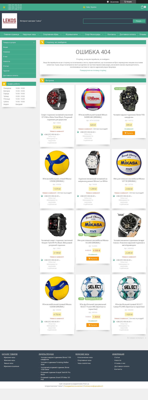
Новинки (6, 52)
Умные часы (8, 363)
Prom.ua (86, 384)
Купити (130, 133)
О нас (5, 57)
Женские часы (9, 360)
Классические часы (85, 357)
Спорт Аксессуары (92, 34)
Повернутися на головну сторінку (93, 70)
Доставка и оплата (128, 34)
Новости (6, 61)
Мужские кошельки (11, 366)
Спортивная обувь (50, 34)
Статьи (6, 66)
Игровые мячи (72, 34)
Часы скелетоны (84, 363)
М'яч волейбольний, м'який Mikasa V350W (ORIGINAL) (57, 180)
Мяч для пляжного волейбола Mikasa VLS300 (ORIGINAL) (93, 241)
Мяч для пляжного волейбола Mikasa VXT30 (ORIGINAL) (129, 180)
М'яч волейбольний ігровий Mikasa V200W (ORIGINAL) (57, 305)
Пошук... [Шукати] (139, 21)
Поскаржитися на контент (73, 386)
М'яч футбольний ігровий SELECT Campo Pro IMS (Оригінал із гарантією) (129, 305)
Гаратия (6, 71)
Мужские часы (9, 357)
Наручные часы (29, 34)
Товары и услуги (9, 42)
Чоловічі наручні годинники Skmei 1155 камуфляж (129, 116)
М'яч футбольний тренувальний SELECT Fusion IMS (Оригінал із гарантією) (93, 306)
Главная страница (11, 34)
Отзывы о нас (119, 363)
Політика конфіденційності (93, 386)
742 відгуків (114, 2)
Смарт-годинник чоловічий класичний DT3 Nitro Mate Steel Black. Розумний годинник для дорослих (57, 117)
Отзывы (143, 34)
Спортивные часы (84, 360)
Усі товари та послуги (135, 338)
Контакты (112, 34)
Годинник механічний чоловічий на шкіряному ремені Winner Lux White (93, 180)
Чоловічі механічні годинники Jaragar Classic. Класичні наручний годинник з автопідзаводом (129, 242)
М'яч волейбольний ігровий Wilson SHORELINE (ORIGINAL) (93, 116)
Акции (5, 47)
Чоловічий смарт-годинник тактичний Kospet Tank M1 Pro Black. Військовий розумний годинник (57, 242)
